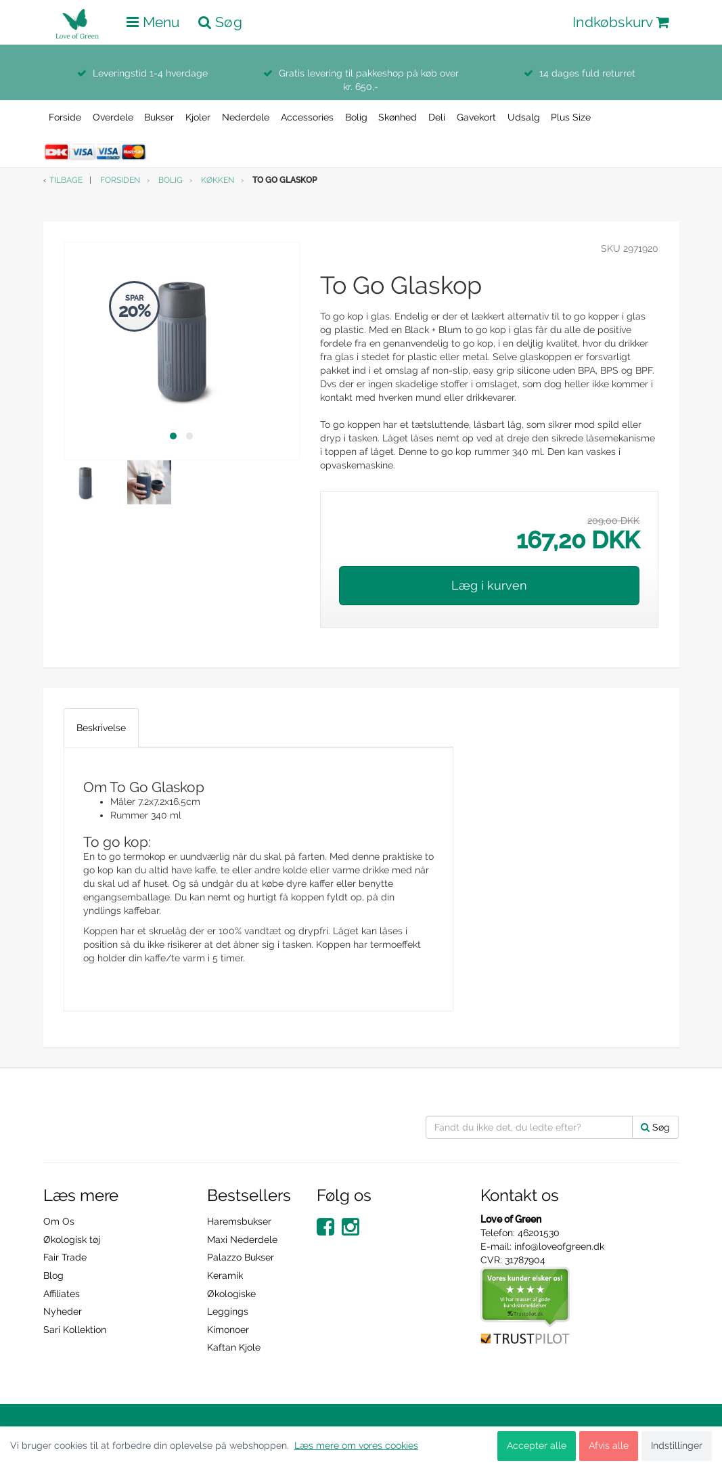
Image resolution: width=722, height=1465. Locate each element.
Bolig (356, 117)
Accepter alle (536, 1445)
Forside (65, 117)
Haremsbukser (239, 1221)
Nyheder (62, 1311)
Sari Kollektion (74, 1329)
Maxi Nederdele (242, 1239)
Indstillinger (676, 1445)
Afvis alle (609, 1445)
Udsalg (523, 117)
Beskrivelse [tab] (101, 727)
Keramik (225, 1275)
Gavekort (476, 117)
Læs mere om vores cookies (356, 1445)
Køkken (217, 180)
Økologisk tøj (71, 1239)
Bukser (159, 117)
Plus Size (571, 117)
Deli (436, 117)
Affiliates (61, 1293)
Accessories (307, 117)
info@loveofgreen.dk (559, 1246)
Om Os (58, 1221)
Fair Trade (65, 1257)
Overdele (113, 117)
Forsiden (120, 180)
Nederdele (245, 117)
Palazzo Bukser (240, 1257)
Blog (53, 1275)
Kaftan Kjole (234, 1347)
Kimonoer (228, 1329)
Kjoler (197, 117)
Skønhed (397, 117)
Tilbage (66, 180)
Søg (655, 1127)
